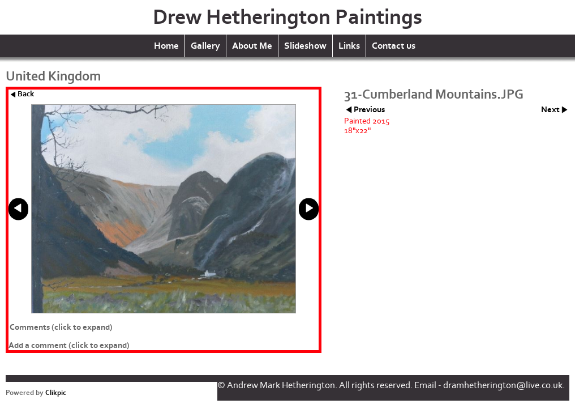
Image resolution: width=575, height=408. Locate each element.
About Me (252, 46)
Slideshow (305, 46)
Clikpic (55, 393)
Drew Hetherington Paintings (287, 17)
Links (349, 46)
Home (166, 46)
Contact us (393, 46)
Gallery (205, 46)
